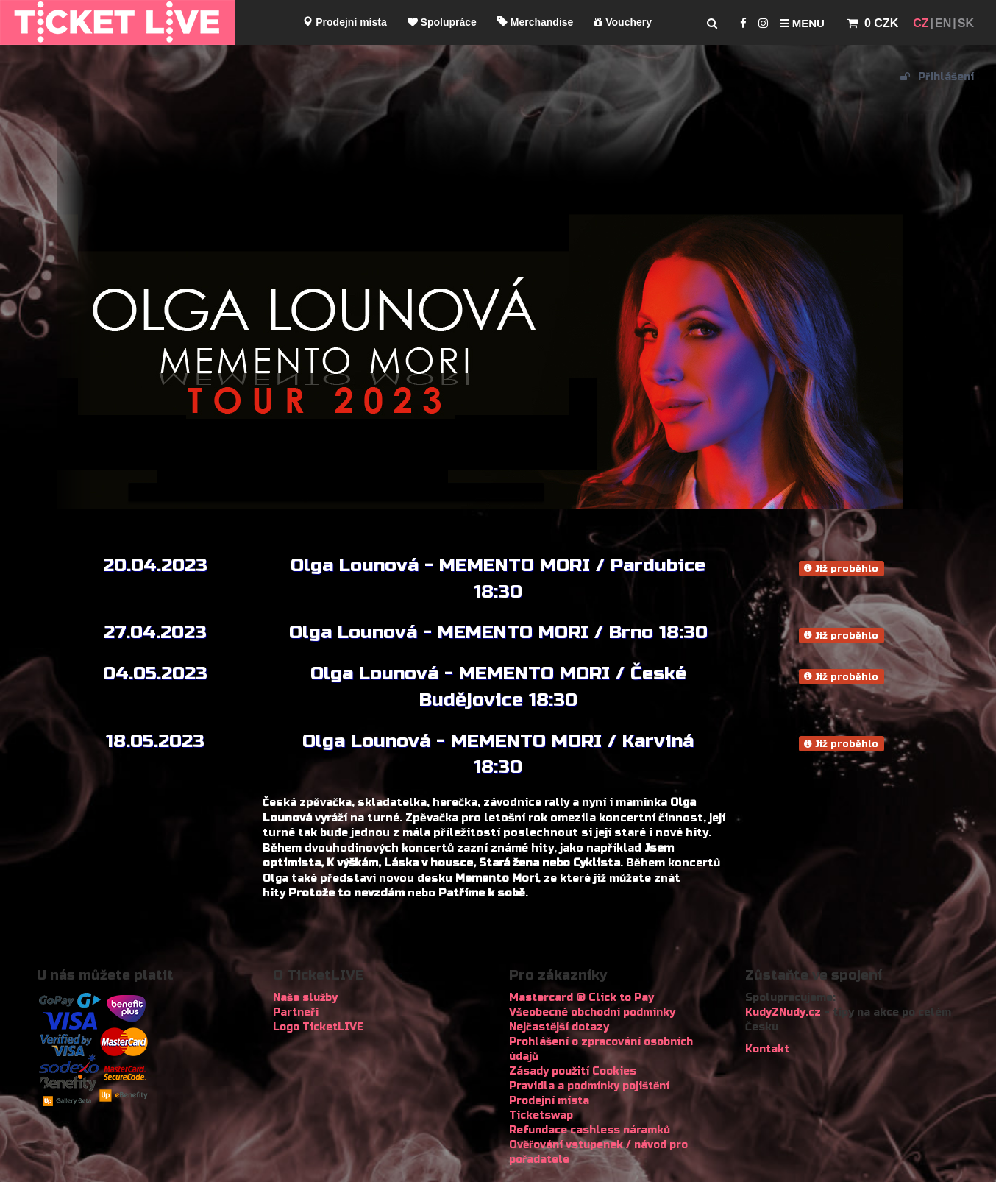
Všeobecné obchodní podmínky (592, 1012)
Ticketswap (541, 1115)
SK (966, 23)
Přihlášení (937, 77)
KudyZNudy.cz (783, 1012)
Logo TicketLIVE (318, 1027)
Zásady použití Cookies (572, 1071)
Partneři (296, 1012)
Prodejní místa (344, 22)
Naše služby (305, 997)
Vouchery (623, 22)
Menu (802, 23)
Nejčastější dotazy (559, 1027)
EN (943, 23)
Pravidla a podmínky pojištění (589, 1086)
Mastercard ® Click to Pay (581, 997)
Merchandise (535, 22)
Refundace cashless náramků (589, 1130)
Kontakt (767, 1049)
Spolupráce (442, 22)
